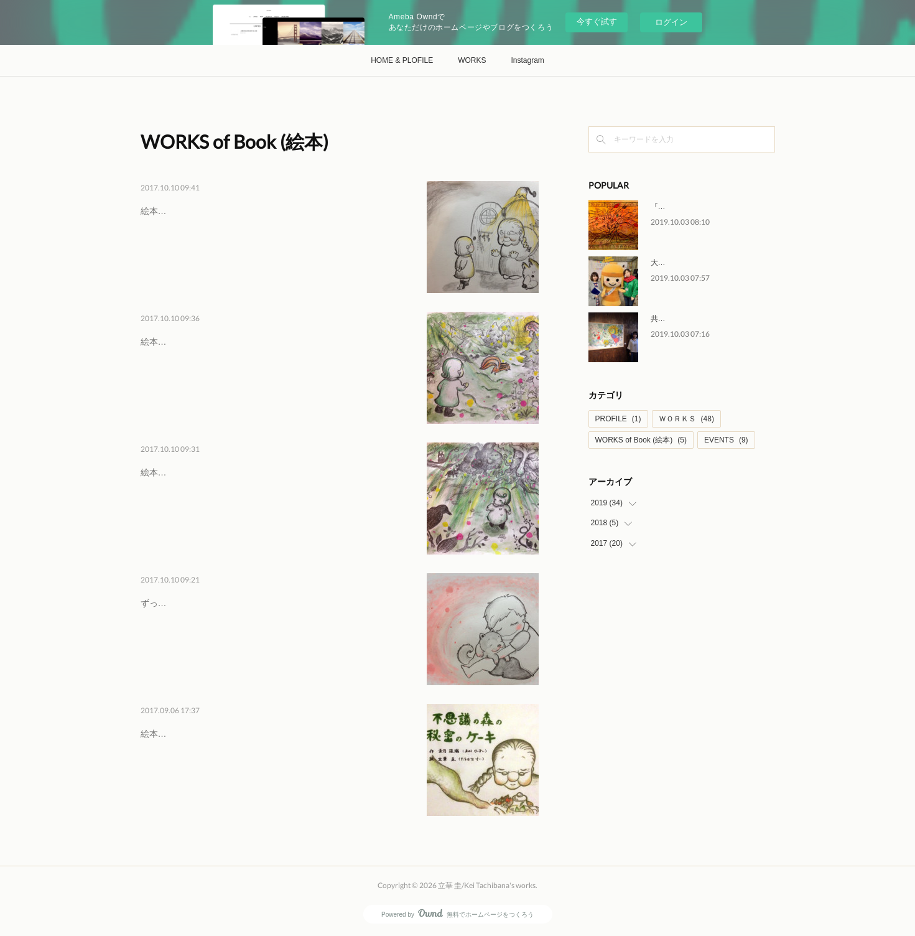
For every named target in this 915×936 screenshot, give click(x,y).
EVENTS (726, 440)
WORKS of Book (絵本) (641, 440)
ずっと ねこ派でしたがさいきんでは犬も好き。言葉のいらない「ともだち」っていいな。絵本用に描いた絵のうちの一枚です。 (276, 635)
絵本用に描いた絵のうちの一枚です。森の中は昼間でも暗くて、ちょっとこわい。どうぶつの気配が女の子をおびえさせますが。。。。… (276, 504)
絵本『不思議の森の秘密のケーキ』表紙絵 (223, 758)
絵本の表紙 (172, 731)
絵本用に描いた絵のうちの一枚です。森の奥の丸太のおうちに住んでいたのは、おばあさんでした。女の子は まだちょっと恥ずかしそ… (276, 243)
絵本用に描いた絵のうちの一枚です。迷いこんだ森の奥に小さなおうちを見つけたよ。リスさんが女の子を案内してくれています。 (276, 373)
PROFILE (618, 418)
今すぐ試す (597, 21)
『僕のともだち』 (190, 600)
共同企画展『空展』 (684, 318)
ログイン (671, 22)
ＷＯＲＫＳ (686, 418)
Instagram (527, 60)
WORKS (472, 60)
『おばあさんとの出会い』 (215, 208)
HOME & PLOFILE (402, 60)
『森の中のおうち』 (197, 339)
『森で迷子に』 (184, 469)
